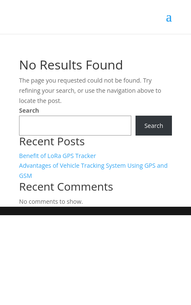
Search (29, 110)
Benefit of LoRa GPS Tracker (57, 156)
